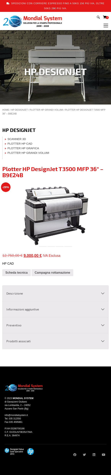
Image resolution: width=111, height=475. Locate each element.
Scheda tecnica (16, 272)
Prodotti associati (18, 341)
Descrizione (14, 293)
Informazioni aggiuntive (22, 309)
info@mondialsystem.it (16, 415)
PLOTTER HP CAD (19, 143)
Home (5, 110)
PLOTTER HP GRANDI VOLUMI (46, 110)
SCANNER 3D (16, 139)
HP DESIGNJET (19, 110)
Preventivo (13, 325)
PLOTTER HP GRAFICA (23, 148)
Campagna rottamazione (52, 272)
